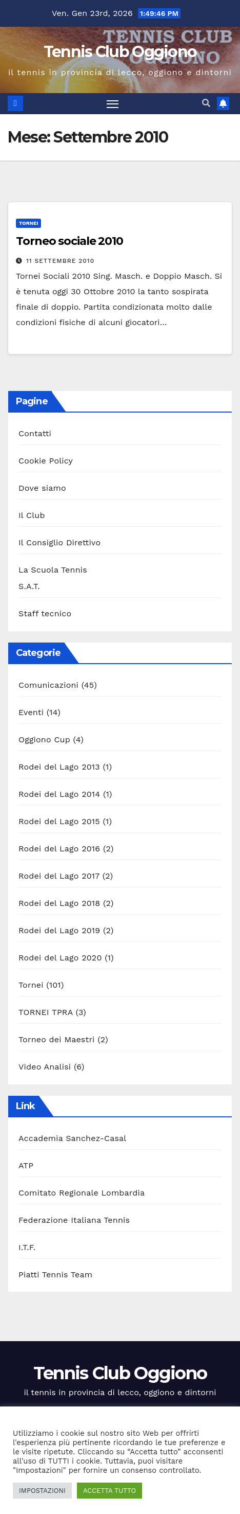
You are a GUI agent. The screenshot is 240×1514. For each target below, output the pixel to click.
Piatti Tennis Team (55, 1274)
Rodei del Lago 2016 (59, 848)
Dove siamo (42, 488)
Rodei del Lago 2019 (59, 930)
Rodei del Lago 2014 (59, 794)
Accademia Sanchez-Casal (72, 1138)
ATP (25, 1165)
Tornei (28, 223)
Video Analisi (44, 1067)
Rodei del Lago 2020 (60, 958)
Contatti (34, 433)
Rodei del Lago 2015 (59, 821)
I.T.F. (26, 1247)
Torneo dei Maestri (56, 1039)
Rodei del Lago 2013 (59, 767)
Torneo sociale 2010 (69, 241)
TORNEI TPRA (45, 1012)
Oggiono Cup (44, 739)
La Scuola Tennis (52, 570)
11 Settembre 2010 (60, 260)
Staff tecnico (44, 613)
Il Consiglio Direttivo (59, 542)
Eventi (31, 712)
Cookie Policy (45, 461)
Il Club (31, 515)
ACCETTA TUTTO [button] (109, 1490)
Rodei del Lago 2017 (58, 876)
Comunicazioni (48, 685)
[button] (206, 103)
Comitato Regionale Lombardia (81, 1193)
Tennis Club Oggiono (120, 51)
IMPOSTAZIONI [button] (42, 1490)
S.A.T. (29, 586)
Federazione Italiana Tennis (74, 1220)
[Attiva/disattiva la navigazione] (113, 104)
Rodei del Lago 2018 (59, 903)
